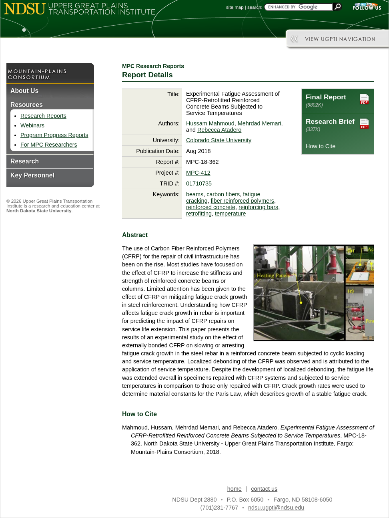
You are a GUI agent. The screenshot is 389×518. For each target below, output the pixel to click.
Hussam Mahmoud (210, 123)
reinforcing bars (258, 207)
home (234, 489)
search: (255, 7)
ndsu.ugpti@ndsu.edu (276, 507)
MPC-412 (198, 172)
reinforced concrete (210, 207)
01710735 (199, 183)
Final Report (338, 100)
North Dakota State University (39, 210)
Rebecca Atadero (219, 130)
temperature (230, 213)
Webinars (32, 125)
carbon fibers (223, 194)
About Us (24, 90)
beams (194, 194)
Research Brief (338, 124)
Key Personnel (32, 175)
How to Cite (320, 146)
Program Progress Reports (54, 135)
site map (235, 7)
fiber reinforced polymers (242, 201)
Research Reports (43, 116)
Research (24, 161)
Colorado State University (218, 140)
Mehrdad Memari (259, 123)
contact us (264, 489)
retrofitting (199, 213)
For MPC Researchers (48, 144)
